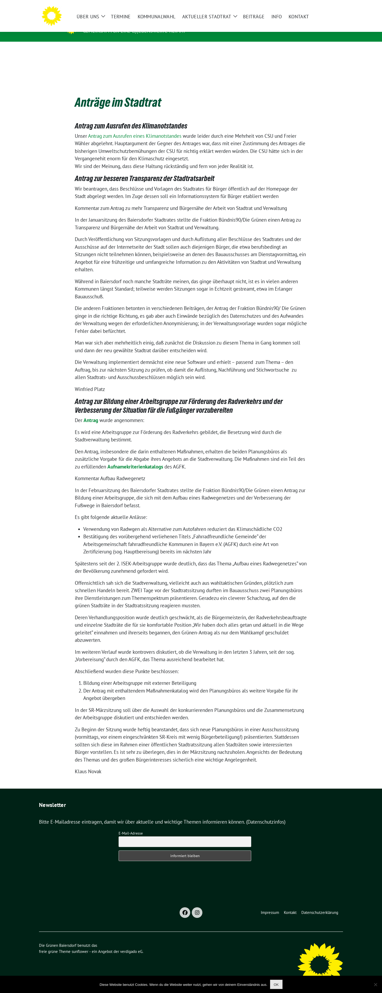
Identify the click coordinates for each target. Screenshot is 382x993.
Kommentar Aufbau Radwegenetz (110, 470)
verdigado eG (131, 943)
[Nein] (375, 984)
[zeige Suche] (333, 6)
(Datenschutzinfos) (265, 813)
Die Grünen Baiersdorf (115, 23)
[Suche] (326, 6)
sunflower (80, 943)
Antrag (91, 412)
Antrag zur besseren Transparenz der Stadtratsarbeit (144, 170)
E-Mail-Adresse (131, 825)
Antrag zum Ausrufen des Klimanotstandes (131, 117)
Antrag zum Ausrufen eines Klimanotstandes (134, 127)
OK (276, 985)
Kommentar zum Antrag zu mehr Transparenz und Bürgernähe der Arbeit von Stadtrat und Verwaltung (181, 200)
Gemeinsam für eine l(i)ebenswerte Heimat (134, 31)
